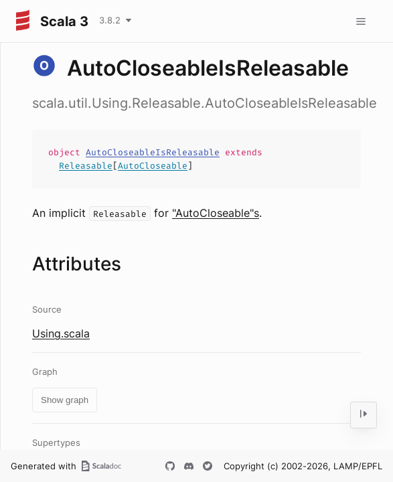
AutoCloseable (152, 165)
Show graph (64, 400)
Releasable (85, 165)
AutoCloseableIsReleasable (153, 152)
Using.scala (61, 333)
